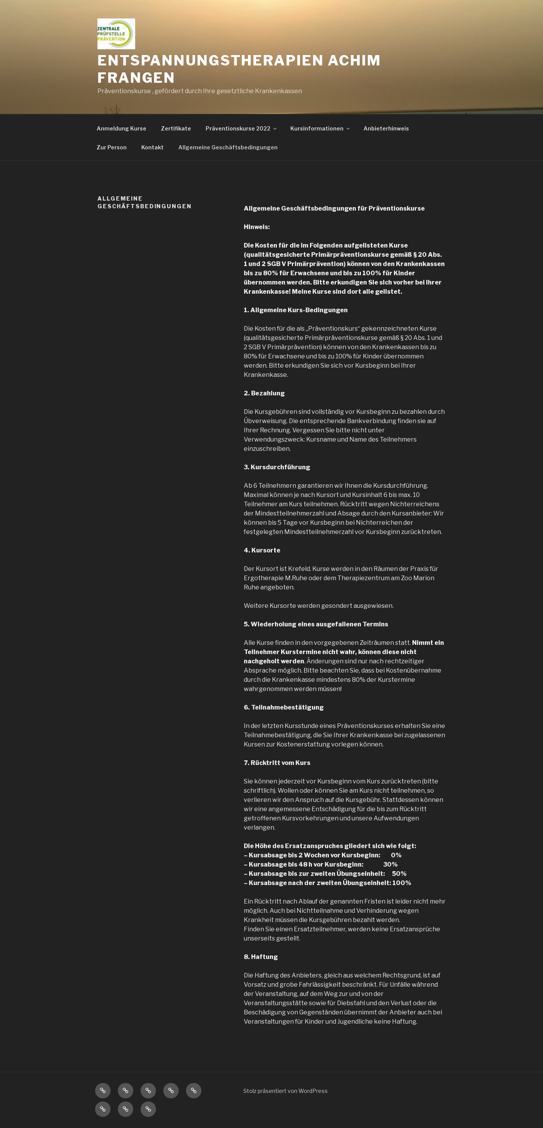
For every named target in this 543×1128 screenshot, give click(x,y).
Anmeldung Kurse (121, 128)
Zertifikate (176, 128)
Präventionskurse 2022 (242, 128)
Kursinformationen (320, 128)
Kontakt (152, 147)
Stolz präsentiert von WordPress (285, 1091)
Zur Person (112, 147)
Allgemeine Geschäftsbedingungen (228, 147)
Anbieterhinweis (386, 128)
